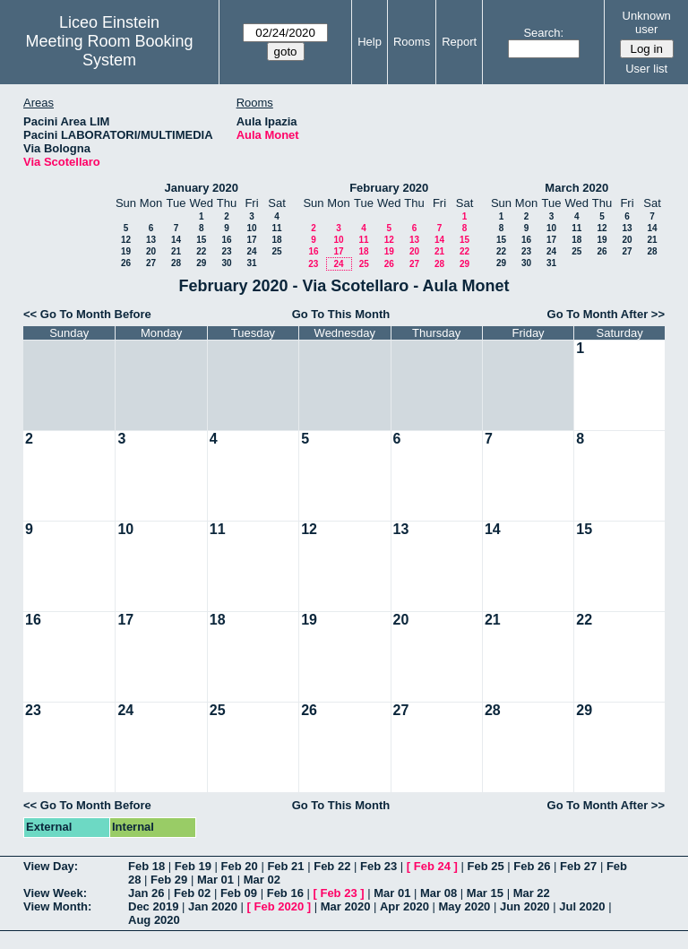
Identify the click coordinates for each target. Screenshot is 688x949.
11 (276, 228)
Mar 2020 (346, 906)
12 (126, 240)
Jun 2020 (525, 906)
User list (646, 68)
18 (276, 240)
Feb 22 (332, 866)
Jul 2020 (582, 906)
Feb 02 (192, 893)
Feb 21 (285, 866)
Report (459, 41)
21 (176, 251)
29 (201, 263)
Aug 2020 (154, 920)
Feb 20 (239, 866)
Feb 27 (578, 866)
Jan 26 (146, 893)
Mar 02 (262, 879)
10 (251, 228)
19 (126, 251)
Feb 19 (193, 866)
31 (251, 263)
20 (151, 251)
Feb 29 (168, 879)
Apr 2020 (404, 906)
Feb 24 (432, 866)
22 (201, 251)
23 (226, 251)
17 (251, 240)
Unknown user (647, 22)
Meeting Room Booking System (109, 50)
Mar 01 (215, 879)
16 (226, 240)
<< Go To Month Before (87, 314)
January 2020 (201, 187)
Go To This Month (341, 314)
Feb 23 (378, 866)
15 (201, 240)
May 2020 (465, 906)
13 (151, 240)
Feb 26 (531, 866)
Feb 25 (485, 866)
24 (251, 251)
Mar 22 (531, 893)
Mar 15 (485, 893)
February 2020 (388, 187)
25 (276, 251)
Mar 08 (438, 893)
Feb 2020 (279, 906)
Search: (543, 32)
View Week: (55, 893)
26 (126, 263)
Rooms (411, 41)
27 (151, 263)
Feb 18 (146, 866)
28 (176, 263)
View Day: (50, 866)
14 (176, 240)
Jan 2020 (212, 906)
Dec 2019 (153, 906)
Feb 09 (238, 893)
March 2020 (576, 187)
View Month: (57, 906)
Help (369, 41)
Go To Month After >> (606, 314)
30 (226, 263)
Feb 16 (285, 893)
